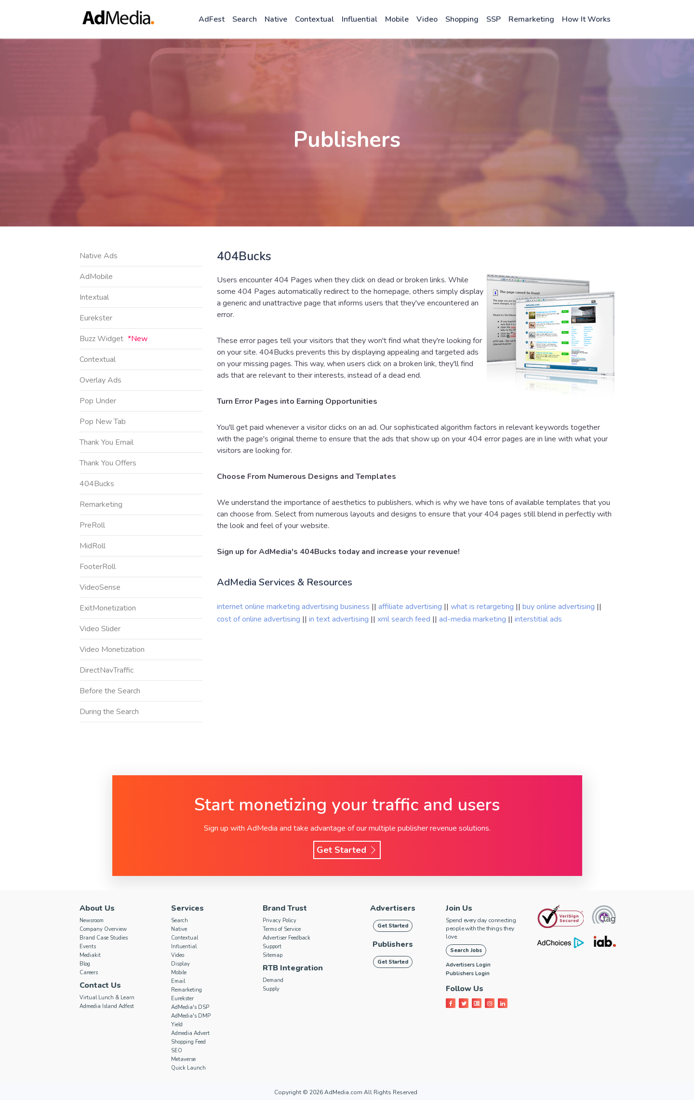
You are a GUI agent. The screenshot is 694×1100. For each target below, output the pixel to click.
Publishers (393, 944)
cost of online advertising (259, 619)
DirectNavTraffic (106, 670)
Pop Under (98, 401)
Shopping (462, 19)
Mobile (397, 19)
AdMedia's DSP (190, 1007)
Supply (271, 989)
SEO (176, 1050)
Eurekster (96, 318)
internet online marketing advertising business (294, 606)
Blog (85, 963)
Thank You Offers (108, 463)
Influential (359, 19)
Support (272, 946)
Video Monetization (112, 649)
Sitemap (272, 955)
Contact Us (100, 985)
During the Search (109, 711)
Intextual (94, 297)
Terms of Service (282, 929)
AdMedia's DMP (191, 1016)
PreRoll (92, 525)
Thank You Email (106, 442)
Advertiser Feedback (286, 937)
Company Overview (103, 929)
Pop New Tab (103, 421)
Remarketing (531, 19)
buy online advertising (559, 606)
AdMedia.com (343, 1092)
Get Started (347, 850)
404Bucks (97, 483)
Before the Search (110, 691)
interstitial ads (538, 619)
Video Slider (100, 628)
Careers (89, 972)
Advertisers (392, 908)
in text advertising (340, 619)
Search (244, 19)
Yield (177, 1024)
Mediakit (90, 955)
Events (88, 946)
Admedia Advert (190, 1033)
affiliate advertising (410, 606)
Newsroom (92, 920)
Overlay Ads (100, 380)
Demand (273, 980)
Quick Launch (188, 1068)
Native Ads (99, 256)
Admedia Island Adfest (107, 1006)
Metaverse (183, 1059)
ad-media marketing (473, 619)
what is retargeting (483, 606)
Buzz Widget (113, 338)
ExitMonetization (108, 608)
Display (180, 963)
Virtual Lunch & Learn (107, 997)
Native (276, 19)
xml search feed (403, 619)
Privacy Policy (279, 920)
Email (178, 981)
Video (427, 19)
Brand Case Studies (104, 937)
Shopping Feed (188, 1042)
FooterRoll (98, 566)
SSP (493, 19)
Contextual (314, 19)
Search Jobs (466, 950)
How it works (586, 19)
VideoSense (100, 587)
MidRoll (93, 546)
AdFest (212, 19)
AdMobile (96, 276)
